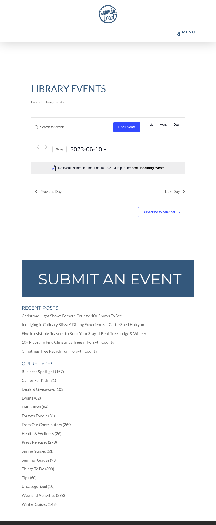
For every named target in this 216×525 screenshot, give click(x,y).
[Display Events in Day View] (177, 125)
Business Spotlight (38, 371)
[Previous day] (37, 147)
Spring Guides (34, 451)
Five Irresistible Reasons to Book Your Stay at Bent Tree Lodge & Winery (84, 333)
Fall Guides (31, 406)
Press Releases (34, 442)
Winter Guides (34, 504)
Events (35, 102)
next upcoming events (147, 168)
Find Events (126, 127)
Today (59, 149)
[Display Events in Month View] (164, 125)
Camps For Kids (35, 380)
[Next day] (46, 147)
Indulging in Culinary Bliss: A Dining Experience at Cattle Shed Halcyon (83, 324)
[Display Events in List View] (152, 125)
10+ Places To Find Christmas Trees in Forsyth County (68, 342)
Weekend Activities (38, 495)
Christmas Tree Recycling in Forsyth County (59, 351)
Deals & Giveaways (38, 389)
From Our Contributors (42, 424)
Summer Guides (35, 460)
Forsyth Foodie (35, 415)
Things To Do (33, 468)
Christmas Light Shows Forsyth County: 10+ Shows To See (72, 315)
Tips (25, 477)
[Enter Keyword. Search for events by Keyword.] (72, 127)
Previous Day (48, 192)
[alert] (108, 168)
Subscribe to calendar (159, 212)
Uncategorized (34, 486)
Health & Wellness (38, 433)
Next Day (175, 192)
